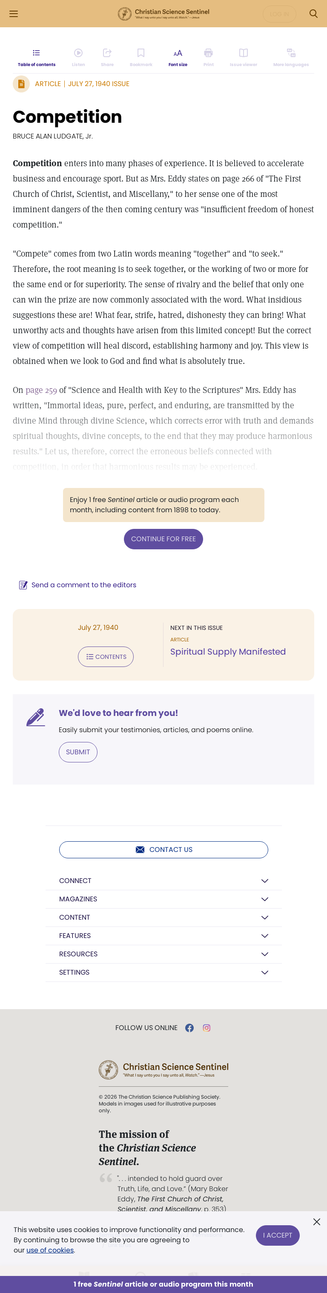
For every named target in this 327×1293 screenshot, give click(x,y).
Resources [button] (78, 954)
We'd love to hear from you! (118, 713)
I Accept (278, 1235)
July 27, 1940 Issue (98, 84)
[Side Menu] (13, 13)
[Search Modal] (313, 13)
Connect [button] (75, 881)
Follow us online (146, 1028)
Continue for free (163, 539)
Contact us (163, 850)
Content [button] (74, 917)
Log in (279, 14)
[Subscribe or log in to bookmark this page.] (141, 58)
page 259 (41, 389)
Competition (67, 116)
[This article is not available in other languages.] (291, 58)
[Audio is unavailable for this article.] (78, 58)
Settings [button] (74, 972)
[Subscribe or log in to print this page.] (208, 58)
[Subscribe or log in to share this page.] (107, 58)
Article (48, 84)
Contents (105, 657)
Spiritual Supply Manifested (228, 652)
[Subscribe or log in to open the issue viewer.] (243, 58)
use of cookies (50, 1250)
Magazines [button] (78, 899)
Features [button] (75, 936)
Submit (78, 752)
